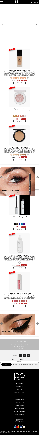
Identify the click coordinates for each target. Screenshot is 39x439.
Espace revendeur (19, 414)
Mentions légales (19, 399)
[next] (36, 23)
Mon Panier (19, 389)
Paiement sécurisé (19, 405)
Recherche (19, 395)
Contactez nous (19, 408)
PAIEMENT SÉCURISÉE (19, 346)
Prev (1, 177)
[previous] (2, 23)
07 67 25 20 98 (19, 348)
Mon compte (19, 386)
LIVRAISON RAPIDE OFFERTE (19, 344)
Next (37, 177)
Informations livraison (19, 392)
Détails (19, 83)
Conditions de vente (19, 402)
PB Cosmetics (19, 383)
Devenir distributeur (19, 411)
